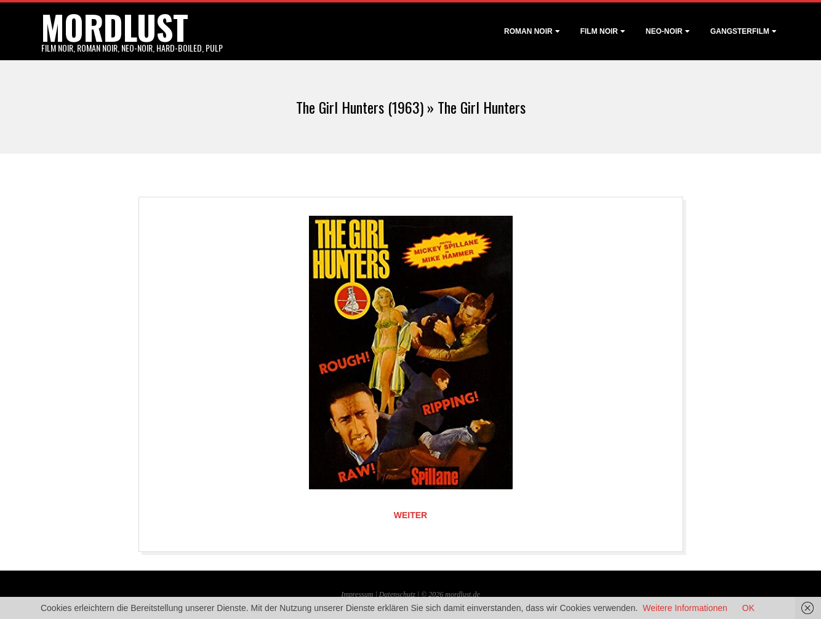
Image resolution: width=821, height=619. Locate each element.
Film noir (599, 31)
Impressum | (359, 594)
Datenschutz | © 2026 (412, 594)
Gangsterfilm (739, 31)
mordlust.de (462, 594)
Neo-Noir (664, 31)
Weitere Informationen (685, 608)
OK (748, 608)
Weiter (410, 515)
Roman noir (528, 31)
